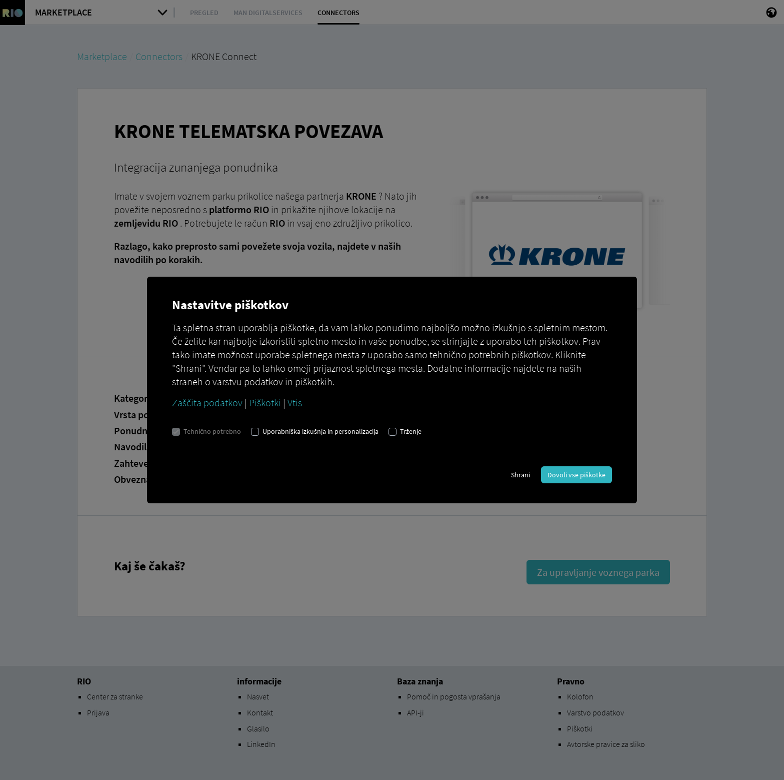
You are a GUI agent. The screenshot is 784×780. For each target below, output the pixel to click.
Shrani (520, 474)
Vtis (295, 402)
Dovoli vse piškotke (577, 474)
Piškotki (265, 402)
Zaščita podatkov (207, 402)
